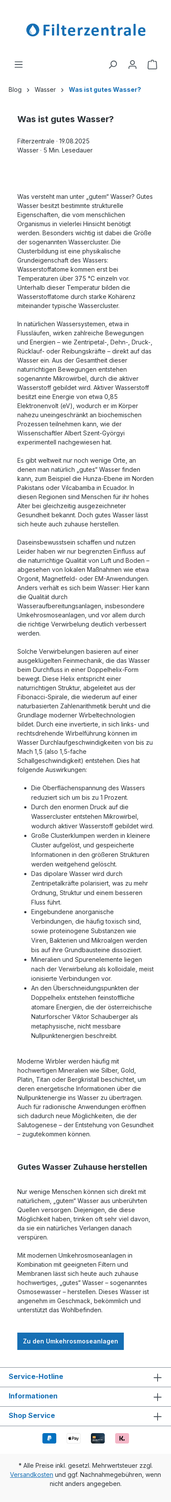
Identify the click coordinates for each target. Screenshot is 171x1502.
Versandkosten (31, 1474)
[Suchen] (113, 64)
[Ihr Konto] (132, 64)
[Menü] (19, 64)
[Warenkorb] (152, 64)
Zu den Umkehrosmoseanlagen (70, 1341)
